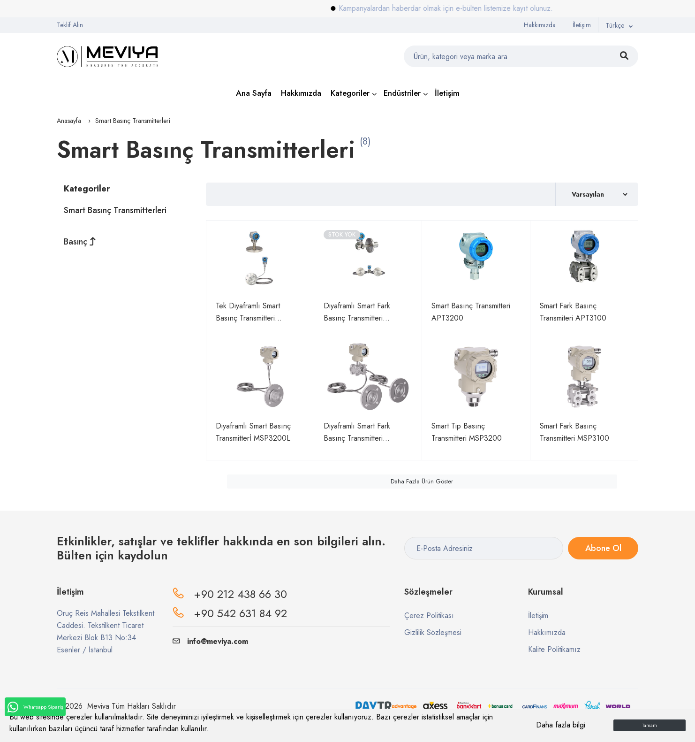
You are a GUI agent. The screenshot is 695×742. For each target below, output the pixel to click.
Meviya (98, 706)
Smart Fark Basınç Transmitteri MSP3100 (574, 432)
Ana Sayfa (254, 93)
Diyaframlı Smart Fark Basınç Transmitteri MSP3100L (357, 432)
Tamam (649, 725)
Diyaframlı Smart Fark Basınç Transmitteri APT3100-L (357, 312)
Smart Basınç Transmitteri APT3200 (470, 311)
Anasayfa (69, 120)
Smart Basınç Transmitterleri (115, 210)
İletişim (582, 25)
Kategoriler (350, 93)
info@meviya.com (210, 641)
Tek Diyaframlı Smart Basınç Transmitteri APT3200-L (248, 312)
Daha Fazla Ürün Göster (422, 481)
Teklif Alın (70, 25)
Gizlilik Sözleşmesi (432, 632)
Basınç (80, 242)
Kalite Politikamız (554, 649)
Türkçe (614, 25)
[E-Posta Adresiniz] (483, 548)
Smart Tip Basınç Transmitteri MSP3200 (466, 432)
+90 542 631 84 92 (240, 613)
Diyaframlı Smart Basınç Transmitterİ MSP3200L (253, 432)
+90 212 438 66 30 (240, 594)
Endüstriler (402, 93)
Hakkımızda (540, 25)
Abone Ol (603, 548)
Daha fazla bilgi (560, 724)
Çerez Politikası (429, 615)
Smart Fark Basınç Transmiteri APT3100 (573, 311)
